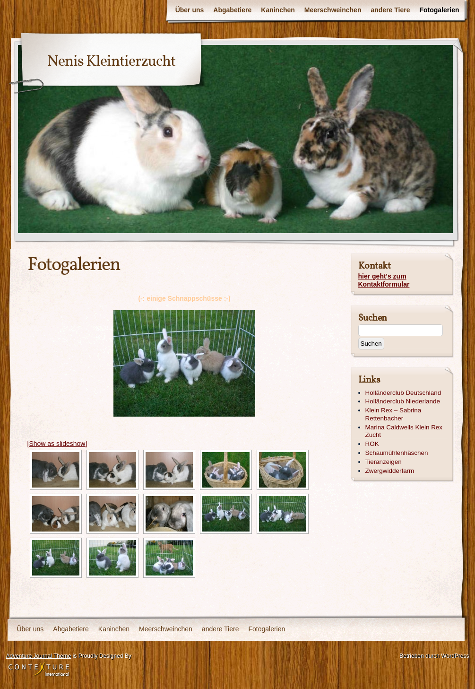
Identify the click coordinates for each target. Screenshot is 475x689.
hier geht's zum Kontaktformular (384, 280)
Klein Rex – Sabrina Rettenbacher (393, 414)
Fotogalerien (439, 10)
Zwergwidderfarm (390, 470)
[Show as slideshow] (57, 443)
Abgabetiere (232, 10)
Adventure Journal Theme (38, 656)
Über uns (189, 10)
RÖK (372, 443)
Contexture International (38, 670)
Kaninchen (278, 10)
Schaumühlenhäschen (396, 452)
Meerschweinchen (333, 10)
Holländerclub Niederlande (402, 401)
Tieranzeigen (383, 461)
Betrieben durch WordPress (434, 656)
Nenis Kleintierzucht (111, 62)
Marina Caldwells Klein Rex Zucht (404, 431)
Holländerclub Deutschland (403, 392)
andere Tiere (390, 10)
